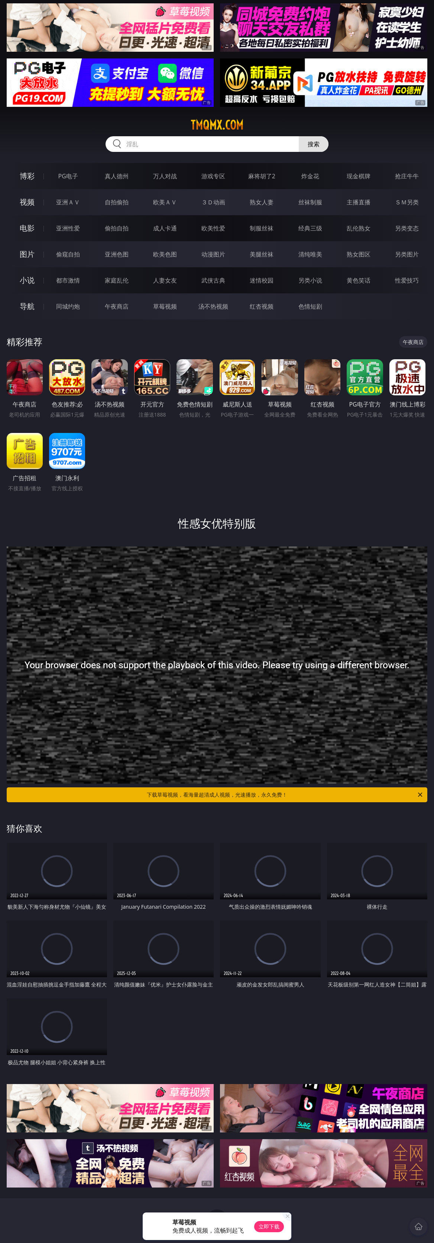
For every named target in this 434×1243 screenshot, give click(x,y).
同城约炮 (68, 306)
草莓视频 (165, 306)
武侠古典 (213, 280)
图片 (27, 254)
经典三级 (310, 228)
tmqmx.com (217, 125)
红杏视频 (261, 306)
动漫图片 (213, 254)
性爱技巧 (407, 280)
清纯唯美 (310, 254)
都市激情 (68, 280)
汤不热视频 (213, 306)
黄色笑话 (358, 280)
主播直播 (358, 202)
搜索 (314, 144)
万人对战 (165, 176)
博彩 (27, 176)
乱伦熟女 (358, 228)
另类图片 (407, 254)
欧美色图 (165, 254)
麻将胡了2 (261, 176)
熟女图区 (358, 254)
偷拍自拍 (117, 228)
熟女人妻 (261, 202)
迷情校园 (261, 280)
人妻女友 (165, 280)
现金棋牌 (358, 176)
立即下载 (269, 1226)
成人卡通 (165, 228)
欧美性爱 (213, 228)
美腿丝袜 (261, 254)
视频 (27, 202)
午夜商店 (117, 306)
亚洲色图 (117, 254)
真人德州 (117, 176)
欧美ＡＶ (165, 202)
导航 (27, 306)
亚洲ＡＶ (68, 202)
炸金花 (310, 176)
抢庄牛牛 (407, 176)
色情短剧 (310, 306)
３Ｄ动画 (213, 202)
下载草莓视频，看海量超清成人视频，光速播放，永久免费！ (285, 794)
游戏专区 (213, 176)
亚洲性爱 (68, 228)
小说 (27, 280)
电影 (27, 228)
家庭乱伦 (117, 280)
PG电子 (68, 176)
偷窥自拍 (68, 254)
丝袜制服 (310, 202)
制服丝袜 (261, 228)
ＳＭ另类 (407, 202)
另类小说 (310, 280)
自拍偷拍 (117, 202)
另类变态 (407, 228)
